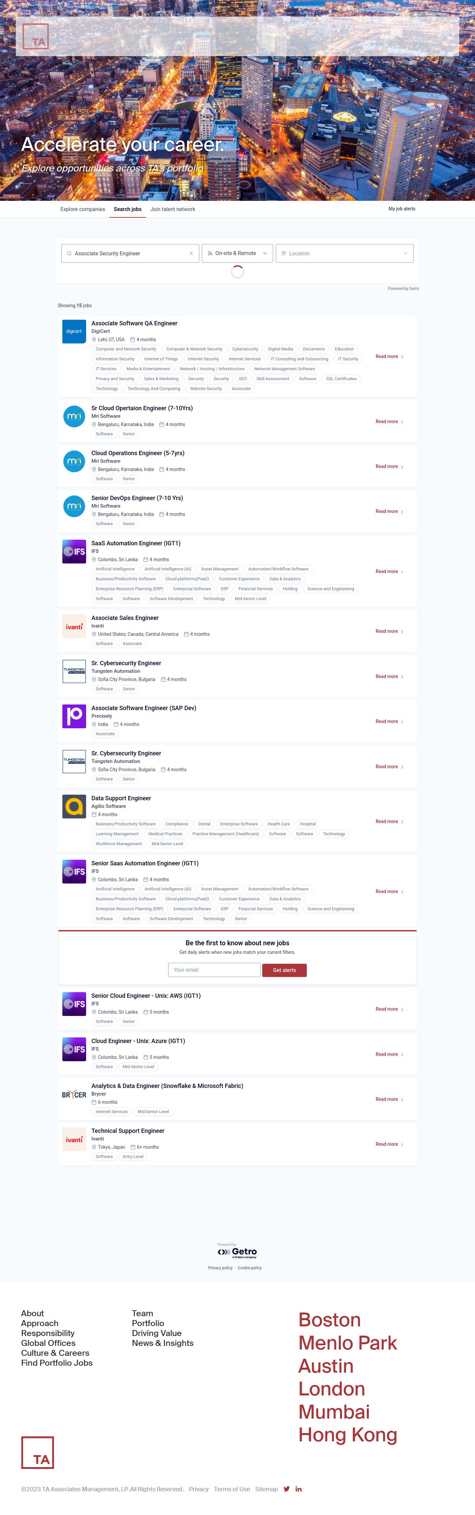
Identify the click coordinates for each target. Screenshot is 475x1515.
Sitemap (266, 1489)
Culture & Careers (55, 1353)
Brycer (100, 1124)
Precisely (103, 730)
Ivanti (98, 636)
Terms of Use (232, 1489)
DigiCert (101, 333)
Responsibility (48, 1334)
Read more (391, 359)
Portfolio (148, 1324)
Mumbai (334, 1412)
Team (142, 1314)
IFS (96, 560)
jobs (130, 209)
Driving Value (157, 1334)
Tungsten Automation (117, 683)
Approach (40, 1324)
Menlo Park (347, 1343)
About (32, 1314)
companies (83, 209)
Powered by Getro (403, 288)
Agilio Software (110, 824)
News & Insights (163, 1344)
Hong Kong (348, 1435)
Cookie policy (250, 1268)
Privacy (199, 1489)
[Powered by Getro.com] (237, 1251)
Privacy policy (220, 1268)
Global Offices (48, 1344)
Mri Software (107, 419)
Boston (329, 1320)
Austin (326, 1366)
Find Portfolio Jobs (57, 1363)
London (331, 1389)
